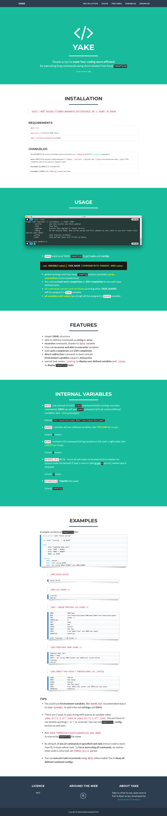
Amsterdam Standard (129, 799)
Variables (130, 6)
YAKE (21, 6)
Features (117, 6)
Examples (145, 6)
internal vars (96, 154)
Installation (90, 6)
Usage (104, 6)
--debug (64, 412)
